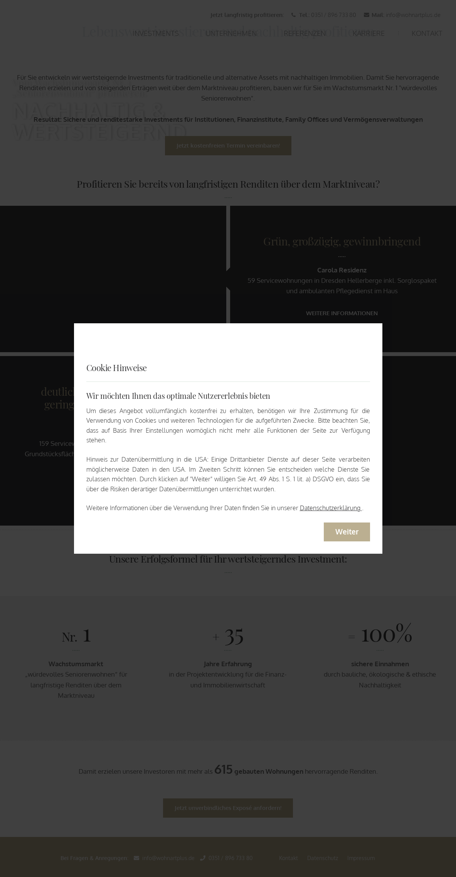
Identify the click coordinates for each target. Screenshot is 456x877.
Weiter (346, 531)
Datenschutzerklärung (331, 508)
